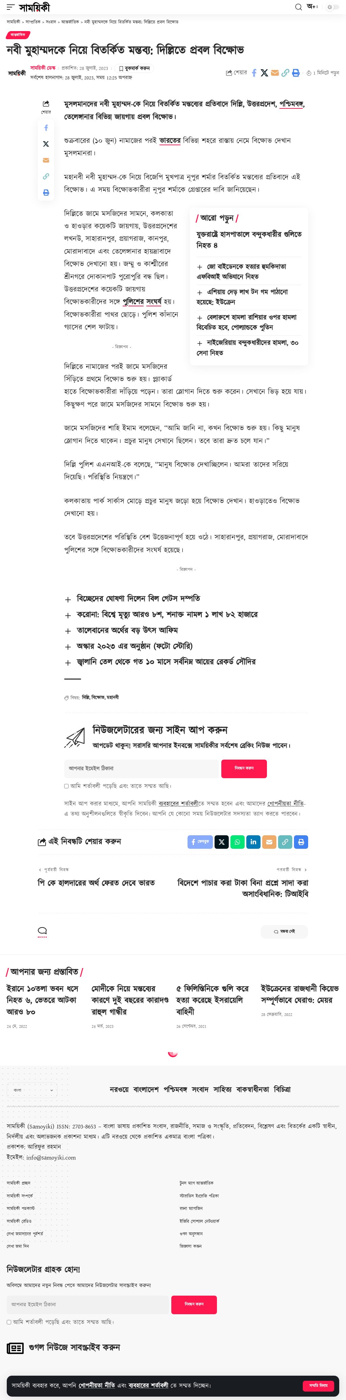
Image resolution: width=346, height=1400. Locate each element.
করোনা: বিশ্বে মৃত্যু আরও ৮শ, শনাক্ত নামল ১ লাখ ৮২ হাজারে (167, 615)
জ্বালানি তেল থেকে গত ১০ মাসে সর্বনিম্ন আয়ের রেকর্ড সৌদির (166, 662)
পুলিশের (133, 302)
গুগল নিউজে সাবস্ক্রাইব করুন (74, 1348)
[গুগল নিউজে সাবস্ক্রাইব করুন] (15, 1348)
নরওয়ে (119, 1090)
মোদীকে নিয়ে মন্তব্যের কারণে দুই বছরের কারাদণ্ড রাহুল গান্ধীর (130, 1001)
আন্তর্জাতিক (18, 35)
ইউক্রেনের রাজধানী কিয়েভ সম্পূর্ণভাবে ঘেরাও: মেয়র (300, 995)
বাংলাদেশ (145, 1090)
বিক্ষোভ (98, 697)
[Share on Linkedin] (253, 842)
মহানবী (113, 697)
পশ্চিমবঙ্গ (291, 104)
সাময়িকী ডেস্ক (42, 68)
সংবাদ (200, 1090)
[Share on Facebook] (254, 73)
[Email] (275, 73)
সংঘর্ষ (153, 302)
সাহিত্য (222, 1090)
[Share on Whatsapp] (237, 842)
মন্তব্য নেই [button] (284, 932)
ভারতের (169, 141)
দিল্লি (85, 697)
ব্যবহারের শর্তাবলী (148, 1386)
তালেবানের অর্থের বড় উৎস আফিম (127, 631)
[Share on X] (264, 73)
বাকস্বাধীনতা (253, 1090)
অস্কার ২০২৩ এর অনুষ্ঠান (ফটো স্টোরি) (135, 647)
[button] (318, 1386)
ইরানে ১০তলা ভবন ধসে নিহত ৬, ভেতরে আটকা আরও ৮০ (42, 1001)
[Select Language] (32, 1090)
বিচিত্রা (282, 1090)
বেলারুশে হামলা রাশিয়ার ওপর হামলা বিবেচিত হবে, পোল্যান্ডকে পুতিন (246, 323)
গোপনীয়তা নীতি (97, 1386)
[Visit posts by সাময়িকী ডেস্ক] (17, 73)
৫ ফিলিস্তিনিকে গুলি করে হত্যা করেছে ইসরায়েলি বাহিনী (212, 1001)
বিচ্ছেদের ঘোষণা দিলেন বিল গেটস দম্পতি (138, 599)
